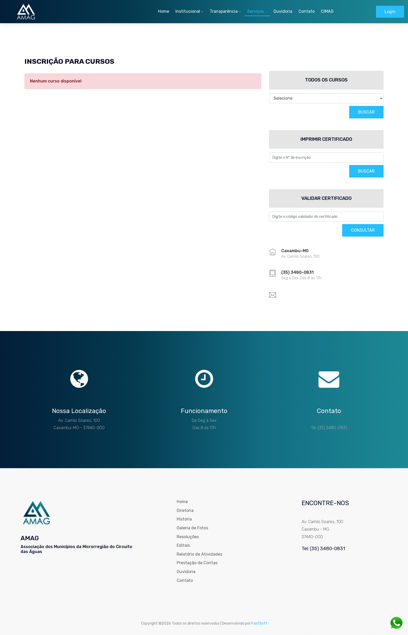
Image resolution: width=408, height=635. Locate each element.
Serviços (257, 11)
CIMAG (327, 11)
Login (390, 11)
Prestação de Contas (197, 562)
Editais (183, 545)
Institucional (189, 11)
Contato (306, 11)
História (184, 519)
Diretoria (185, 510)
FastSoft (259, 623)
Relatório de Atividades (199, 554)
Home (163, 11)
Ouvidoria (282, 11)
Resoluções (188, 536)
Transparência (225, 11)
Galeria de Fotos (192, 527)
